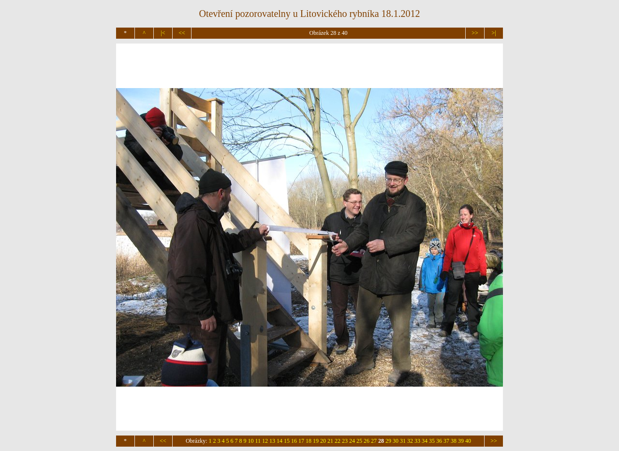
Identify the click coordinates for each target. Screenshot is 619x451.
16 (294, 440)
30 (395, 440)
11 (258, 440)
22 (337, 440)
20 (323, 440)
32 (410, 440)
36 (439, 440)
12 (265, 440)
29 (388, 440)
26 (366, 440)
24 (352, 440)
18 (308, 440)
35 (432, 440)
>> (475, 33)
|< (163, 33)
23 (345, 440)
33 (417, 440)
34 (424, 440)
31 (403, 440)
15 (287, 440)
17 (301, 440)
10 (251, 440)
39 (461, 440)
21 (330, 440)
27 (374, 440)
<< (181, 33)
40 (468, 440)
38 (454, 440)
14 (279, 440)
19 (316, 440)
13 (272, 440)
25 (359, 440)
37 (446, 440)
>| (493, 33)
